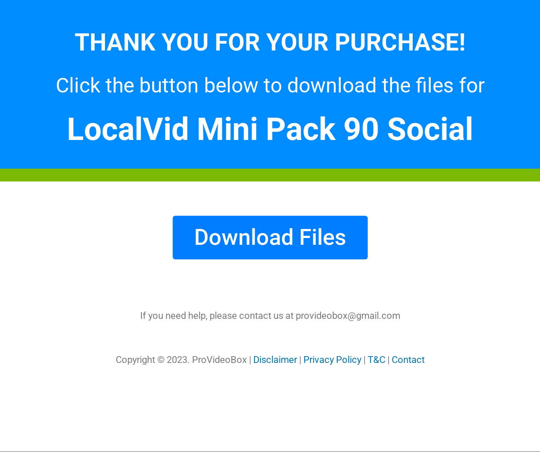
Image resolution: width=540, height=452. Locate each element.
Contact (408, 359)
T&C (376, 359)
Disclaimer (275, 359)
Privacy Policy (332, 359)
